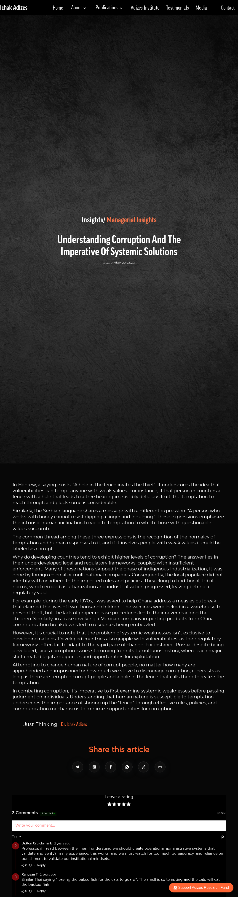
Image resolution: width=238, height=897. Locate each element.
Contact (228, 8)
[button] (79, 7)
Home (58, 8)
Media (201, 8)
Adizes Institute (145, 8)
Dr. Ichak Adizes (74, 724)
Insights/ (94, 220)
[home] (13, 7)
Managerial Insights (131, 220)
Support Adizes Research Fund (201, 887)
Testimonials (177, 8)
